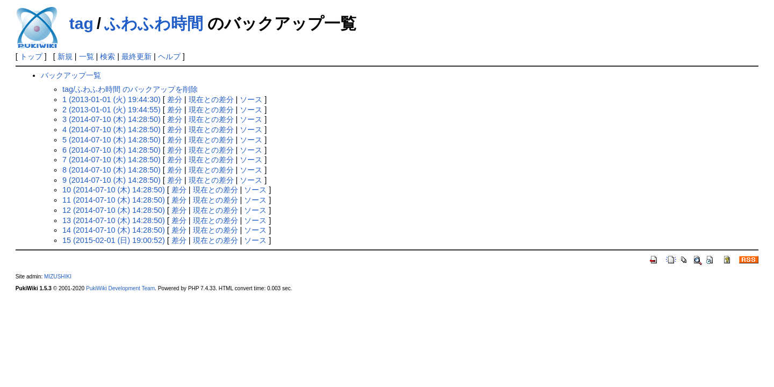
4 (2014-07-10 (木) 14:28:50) (111, 129)
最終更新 (136, 56)
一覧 (86, 56)
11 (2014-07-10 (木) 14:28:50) (113, 200)
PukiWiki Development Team (120, 288)
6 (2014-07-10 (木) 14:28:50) (111, 150)
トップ (31, 56)
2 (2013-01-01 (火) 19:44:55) (111, 109)
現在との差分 (211, 99)
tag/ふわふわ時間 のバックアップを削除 (130, 89)
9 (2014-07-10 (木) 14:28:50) (111, 180)
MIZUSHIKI (57, 277)
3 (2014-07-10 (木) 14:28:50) (111, 119)
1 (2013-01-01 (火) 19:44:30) (111, 99)
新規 (65, 56)
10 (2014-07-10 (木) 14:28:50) (113, 189)
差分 (174, 99)
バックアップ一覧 (71, 75)
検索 (107, 56)
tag (81, 23)
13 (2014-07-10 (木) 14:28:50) (113, 220)
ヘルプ (169, 56)
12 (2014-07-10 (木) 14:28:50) (113, 210)
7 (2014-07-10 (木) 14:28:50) (111, 159)
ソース (251, 99)
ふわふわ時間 (153, 23)
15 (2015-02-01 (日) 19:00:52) (113, 240)
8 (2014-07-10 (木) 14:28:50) (111, 170)
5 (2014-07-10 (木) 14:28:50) (111, 139)
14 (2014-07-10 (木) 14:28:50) (113, 230)
